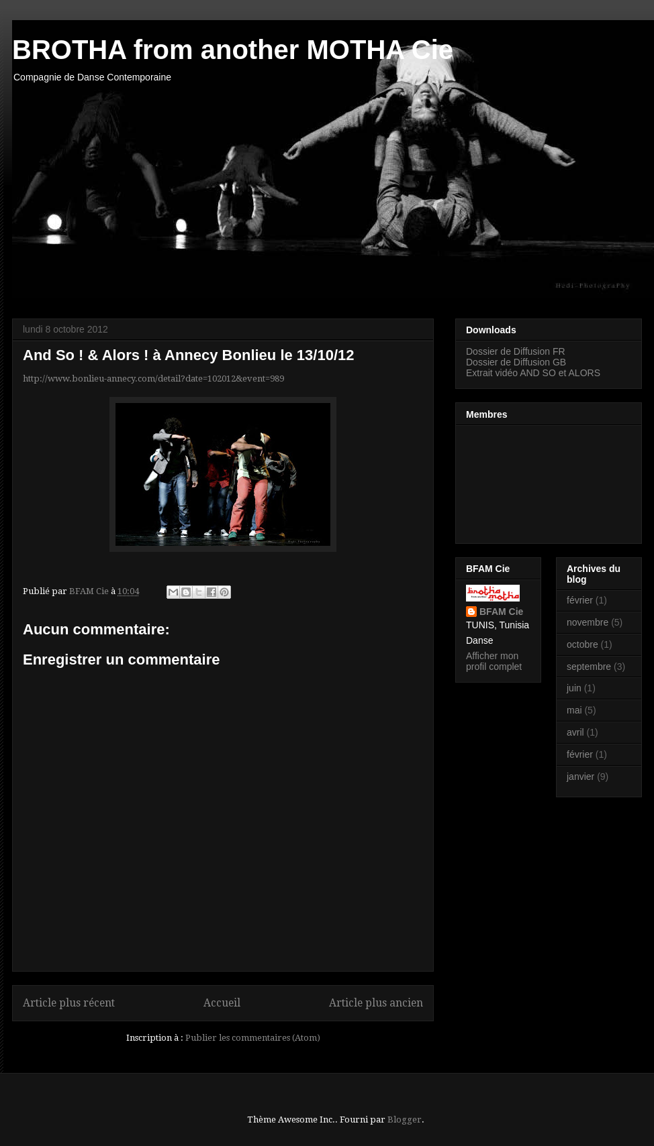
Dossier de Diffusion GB (516, 362)
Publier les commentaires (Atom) (252, 1038)
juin (574, 688)
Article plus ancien (376, 1002)
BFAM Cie (501, 611)
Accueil (221, 1002)
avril (575, 732)
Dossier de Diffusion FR (515, 351)
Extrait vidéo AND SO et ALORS (533, 372)
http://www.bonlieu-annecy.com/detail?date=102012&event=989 (153, 379)
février (580, 600)
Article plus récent (69, 1002)
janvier (580, 776)
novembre (587, 622)
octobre (582, 644)
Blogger (404, 1119)
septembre (589, 666)
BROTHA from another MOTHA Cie (232, 49)
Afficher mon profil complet (494, 661)
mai (574, 710)
